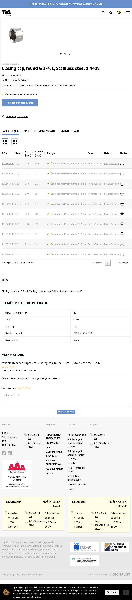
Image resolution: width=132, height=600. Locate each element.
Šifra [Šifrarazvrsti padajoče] (4, 153)
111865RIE (8, 183)
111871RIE (8, 244)
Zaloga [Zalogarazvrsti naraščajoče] (51, 153)
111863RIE (8, 163)
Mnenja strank (69, 131)
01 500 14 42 (33, 436)
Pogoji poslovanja (77, 434)
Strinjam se (112, 592)
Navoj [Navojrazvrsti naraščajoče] (18, 153)
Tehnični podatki (45, 131)
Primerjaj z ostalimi (17, 116)
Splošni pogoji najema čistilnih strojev (75, 443)
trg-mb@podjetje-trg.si (102, 525)
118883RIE (8, 254)
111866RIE (8, 193)
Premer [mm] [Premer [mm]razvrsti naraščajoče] (39, 153)
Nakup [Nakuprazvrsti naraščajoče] (107, 153)
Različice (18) (10, 131)
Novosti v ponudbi (77, 484)
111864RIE (8, 173)
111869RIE (8, 224)
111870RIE (8, 234)
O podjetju (73, 463)
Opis (26, 131)
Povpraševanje (111, 163)
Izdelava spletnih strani (100, 574)
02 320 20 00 (100, 514)
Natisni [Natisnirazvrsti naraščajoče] (124, 153)
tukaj (31, 593)
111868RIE (8, 213)
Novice (71, 488)
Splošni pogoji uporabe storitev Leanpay (76, 455)
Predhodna (97, 262)
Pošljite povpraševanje (20, 102)
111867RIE (8, 203)
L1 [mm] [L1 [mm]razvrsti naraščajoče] (28, 153)
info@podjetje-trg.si (36, 445)
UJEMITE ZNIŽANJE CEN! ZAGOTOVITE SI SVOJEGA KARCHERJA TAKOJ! (66, 4)
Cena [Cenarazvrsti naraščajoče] (90, 153)
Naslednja (123, 262)
